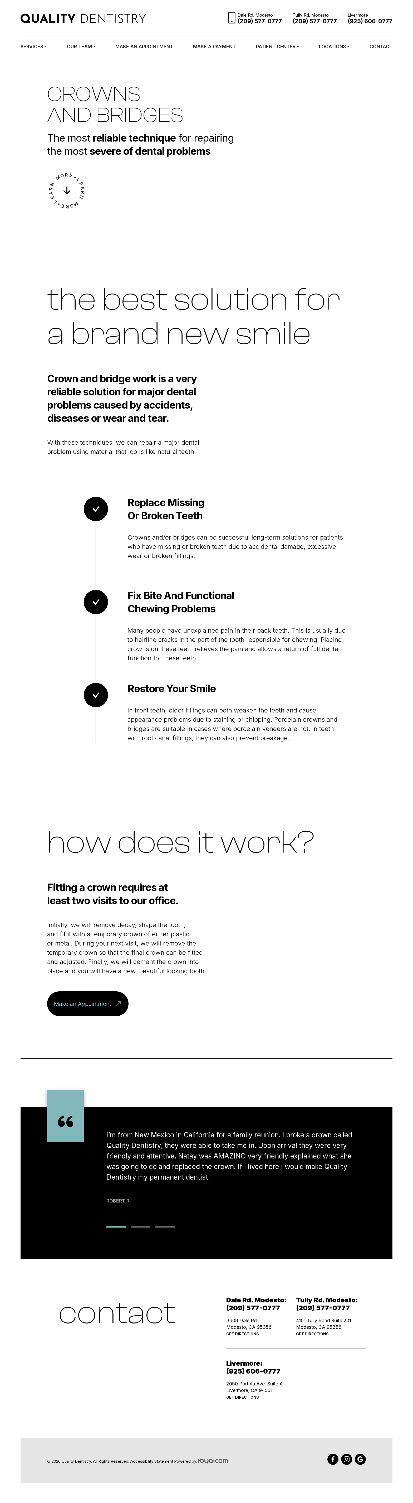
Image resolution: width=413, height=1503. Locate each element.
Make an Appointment (144, 46)
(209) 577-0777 (253, 1308)
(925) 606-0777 (253, 1371)
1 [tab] (116, 1227)
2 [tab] (140, 1227)
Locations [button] (334, 46)
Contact (381, 46)
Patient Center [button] (277, 46)
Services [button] (34, 46)
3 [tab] (165, 1227)
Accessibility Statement (151, 1461)
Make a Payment (214, 46)
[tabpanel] (236, 1158)
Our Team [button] (81, 46)
